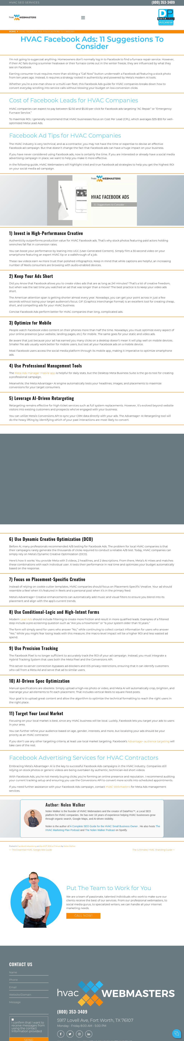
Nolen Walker (69, 846)
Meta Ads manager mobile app (35, 373)
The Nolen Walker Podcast (100, 830)
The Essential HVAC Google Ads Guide (30, 850)
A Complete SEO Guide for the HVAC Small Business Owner (104, 826)
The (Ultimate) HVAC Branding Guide (153, 850)
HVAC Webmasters (118, 787)
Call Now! (83, 915)
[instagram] (79, 1034)
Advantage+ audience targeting (148, 741)
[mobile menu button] (83, 17)
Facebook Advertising (27, 846)
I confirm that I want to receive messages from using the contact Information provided (28, 1027)
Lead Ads (26, 619)
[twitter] (70, 1034)
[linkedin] (88, 1034)
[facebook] (60, 1034)
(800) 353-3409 (163, 2)
